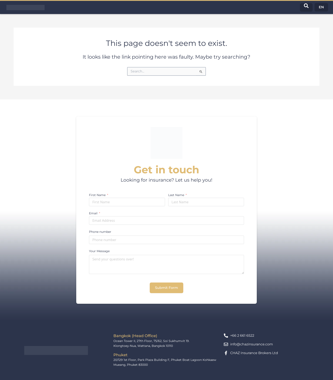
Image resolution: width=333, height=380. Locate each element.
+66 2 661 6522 (242, 335)
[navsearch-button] (306, 7)
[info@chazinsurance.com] (226, 344)
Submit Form (166, 288)
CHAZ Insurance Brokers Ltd (254, 353)
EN (321, 7)
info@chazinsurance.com (251, 344)
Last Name (176, 195)
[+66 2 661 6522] (226, 335)
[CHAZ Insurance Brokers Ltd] (226, 353)
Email (93, 213)
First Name (97, 195)
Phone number (100, 232)
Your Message (99, 251)
